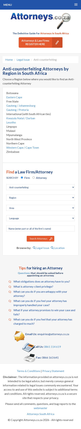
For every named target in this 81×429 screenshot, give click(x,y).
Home (9, 59)
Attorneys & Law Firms (41, 42)
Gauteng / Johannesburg (20, 105)
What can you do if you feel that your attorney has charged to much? (40, 321)
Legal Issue (23, 59)
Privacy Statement (53, 371)
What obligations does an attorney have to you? (39, 281)
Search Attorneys (38, 238)
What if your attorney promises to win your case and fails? (42, 312)
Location (58, 247)
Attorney (41, 177)
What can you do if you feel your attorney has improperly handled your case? (38, 303)
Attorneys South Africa (40, 414)
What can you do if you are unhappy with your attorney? (38, 293)
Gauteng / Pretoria (17, 109)
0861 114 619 (52, 346)
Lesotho (11, 122)
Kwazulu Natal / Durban (20, 118)
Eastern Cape (14, 97)
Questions (24, 272)
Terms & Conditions (28, 371)
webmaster (40, 408)
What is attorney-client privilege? (31, 286)
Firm (27, 177)
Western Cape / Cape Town (22, 147)
